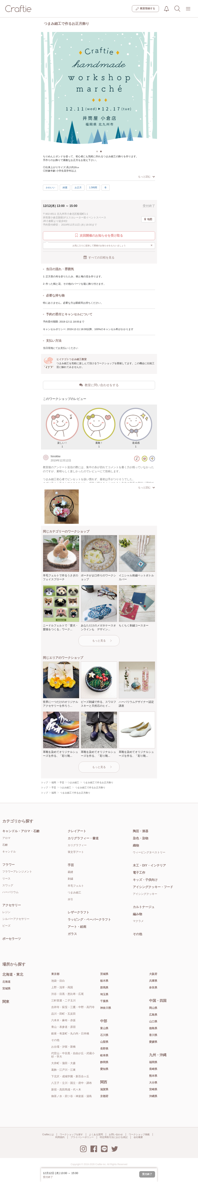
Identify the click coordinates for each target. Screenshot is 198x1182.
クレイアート (77, 831)
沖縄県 (153, 1096)
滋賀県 (104, 1089)
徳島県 (153, 1028)
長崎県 (153, 1068)
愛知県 (104, 1068)
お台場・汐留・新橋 (63, 1046)
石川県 (104, 1035)
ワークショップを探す (71, 1134)
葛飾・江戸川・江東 (63, 1069)
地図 (148, 219)
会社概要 (138, 1137)
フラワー (8, 864)
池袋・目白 (58, 980)
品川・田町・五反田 (63, 1013)
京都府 (104, 1096)
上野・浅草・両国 (62, 987)
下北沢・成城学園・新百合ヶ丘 (70, 1076)
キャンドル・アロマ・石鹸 (20, 831)
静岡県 (104, 1062)
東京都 (55, 973)
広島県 (153, 1014)
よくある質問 (96, 1134)
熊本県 (153, 1075)
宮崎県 (153, 1089)
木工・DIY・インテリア (149, 865)
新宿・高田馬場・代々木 (66, 1089)
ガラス (72, 934)
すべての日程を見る (99, 257)
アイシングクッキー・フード (153, 887)
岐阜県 (104, 1055)
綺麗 (65, 187)
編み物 (137, 914)
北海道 (6, 981)
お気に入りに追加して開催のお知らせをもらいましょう (113, 245)
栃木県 (104, 980)
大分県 (153, 1082)
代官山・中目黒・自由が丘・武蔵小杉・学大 (73, 1055)
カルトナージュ (143, 907)
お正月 (78, 187)
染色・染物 (140, 838)
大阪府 (153, 973)
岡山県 (153, 1007)
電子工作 (139, 872)
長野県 (104, 1048)
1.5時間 (93, 187)
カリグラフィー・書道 (83, 838)
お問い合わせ (116, 1134)
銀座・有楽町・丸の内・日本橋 (70, 1033)
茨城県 (104, 973)
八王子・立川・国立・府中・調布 (71, 1082)
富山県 (104, 1028)
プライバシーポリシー (82, 1137)
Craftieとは (48, 1134)
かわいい (50, 187)
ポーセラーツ (11, 938)
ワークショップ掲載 (139, 1134)
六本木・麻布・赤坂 (63, 1020)
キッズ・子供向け (145, 879)
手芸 (71, 865)
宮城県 (6, 988)
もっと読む (146, 176)
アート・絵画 (77, 926)
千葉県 (104, 1001)
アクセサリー (11, 905)
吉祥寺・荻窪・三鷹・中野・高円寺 (73, 1007)
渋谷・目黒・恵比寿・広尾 (67, 993)
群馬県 (104, 987)
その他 (137, 934)
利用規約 (60, 1137)
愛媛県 (153, 1041)
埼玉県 (104, 994)
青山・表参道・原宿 (63, 1026)
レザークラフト (78, 912)
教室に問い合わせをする (99, 385)
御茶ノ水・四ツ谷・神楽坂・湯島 (71, 1096)
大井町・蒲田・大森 (63, 1063)
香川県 (153, 1035)
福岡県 (153, 1062)
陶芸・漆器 (140, 831)
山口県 (153, 1021)
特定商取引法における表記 (114, 1137)
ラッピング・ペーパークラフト (89, 919)
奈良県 (153, 987)
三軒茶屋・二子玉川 (63, 1000)
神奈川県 (105, 1007)
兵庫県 (153, 980)
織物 (136, 845)
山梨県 (104, 1041)
